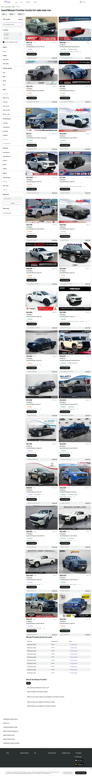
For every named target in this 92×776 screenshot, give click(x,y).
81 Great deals (73, 667)
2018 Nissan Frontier (31, 689)
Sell (21, 2)
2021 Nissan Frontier (31, 680)
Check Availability (32, 54)
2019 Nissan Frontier (31, 686)
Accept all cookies (81, 773)
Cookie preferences (68, 773)
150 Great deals (73, 674)
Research (28, 2)
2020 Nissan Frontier (31, 683)
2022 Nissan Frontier (31, 677)
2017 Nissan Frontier (31, 692)
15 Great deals (73, 664)
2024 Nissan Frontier (31, 670)
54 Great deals (73, 692)
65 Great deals (73, 686)
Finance (35, 2)
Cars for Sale (8, 6)
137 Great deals (73, 670)
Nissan (13, 6)
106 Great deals (73, 677)
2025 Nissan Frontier (31, 667)
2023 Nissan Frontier (31, 674)
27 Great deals (73, 680)
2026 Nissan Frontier (31, 664)
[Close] (90, 768)
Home (2, 6)
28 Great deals (73, 683)
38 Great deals (73, 689)
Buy (16, 2)
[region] (46, 771)
